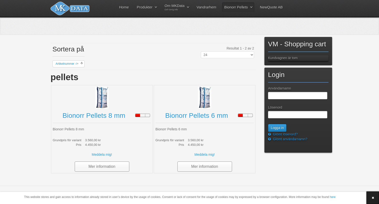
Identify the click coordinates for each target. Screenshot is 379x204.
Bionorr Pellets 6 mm (196, 115)
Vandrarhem (206, 7)
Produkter (145, 7)
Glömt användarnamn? (289, 139)
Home (124, 7)
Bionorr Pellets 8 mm (94, 115)
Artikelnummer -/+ (67, 63)
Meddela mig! (102, 154)
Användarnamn (279, 88)
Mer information (101, 166)
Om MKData (175, 7)
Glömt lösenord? (285, 134)
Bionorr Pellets (236, 7)
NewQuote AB (271, 7)
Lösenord (275, 107)
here (332, 197)
